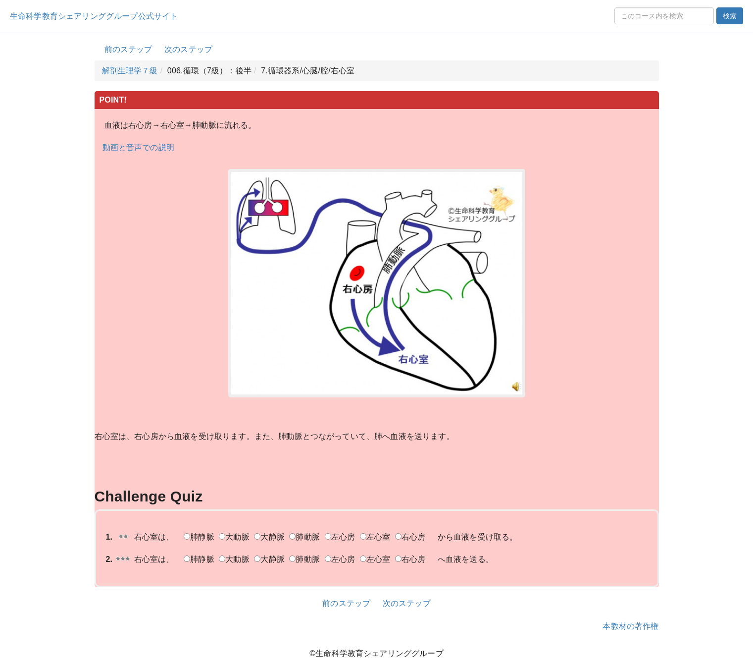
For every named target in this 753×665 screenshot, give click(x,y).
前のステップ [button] (128, 49)
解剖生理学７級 (130, 70)
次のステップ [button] (188, 49)
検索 (730, 16)
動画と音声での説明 (138, 147)
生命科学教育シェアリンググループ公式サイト (94, 16)
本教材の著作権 (630, 626)
